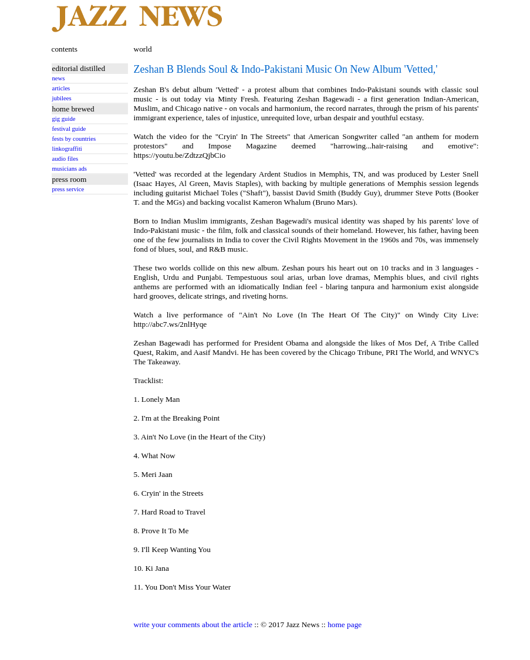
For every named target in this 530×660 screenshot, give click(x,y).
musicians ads (69, 168)
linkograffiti (67, 148)
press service (68, 189)
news (58, 78)
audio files (65, 158)
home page (345, 624)
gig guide (64, 119)
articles (61, 88)
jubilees (62, 98)
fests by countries (74, 139)
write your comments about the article (193, 624)
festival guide (69, 129)
